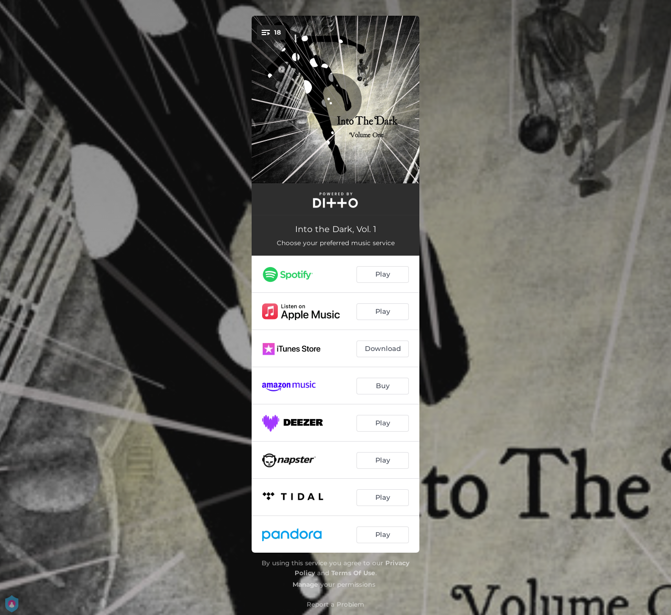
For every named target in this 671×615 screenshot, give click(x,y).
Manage (305, 584)
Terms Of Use (353, 573)
